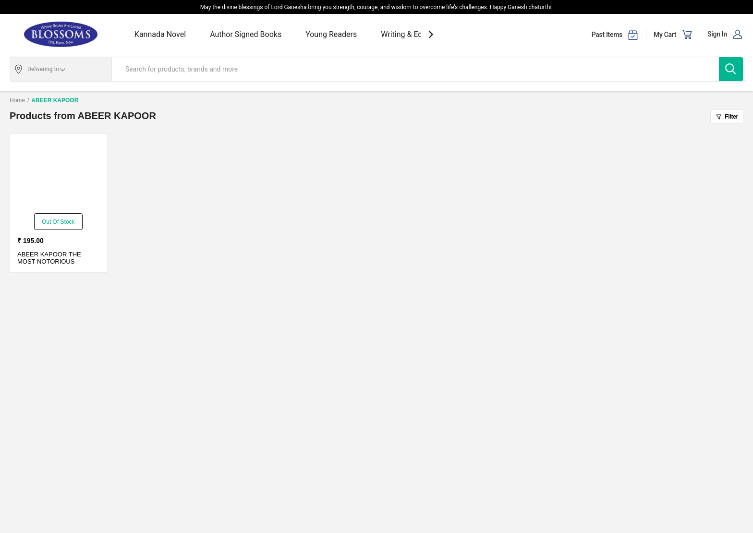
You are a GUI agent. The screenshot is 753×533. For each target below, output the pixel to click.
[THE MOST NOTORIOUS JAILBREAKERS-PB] (58, 174)
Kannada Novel (160, 34)
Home (17, 100)
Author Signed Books (245, 34)
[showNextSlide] (430, 34)
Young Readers (331, 34)
